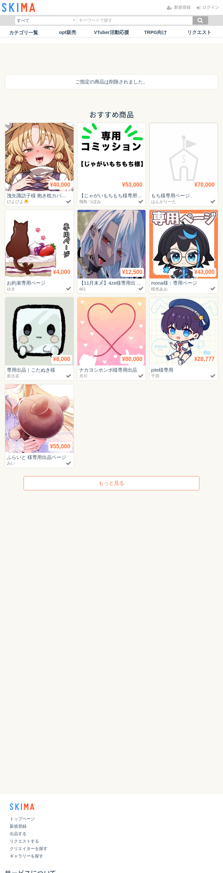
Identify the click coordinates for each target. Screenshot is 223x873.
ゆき (11, 289)
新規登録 (18, 826)
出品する (18, 833)
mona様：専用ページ (174, 283)
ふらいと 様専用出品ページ (36, 457)
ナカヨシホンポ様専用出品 (108, 370)
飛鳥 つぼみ (90, 201)
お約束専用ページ (26, 283)
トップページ (22, 818)
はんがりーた (163, 201)
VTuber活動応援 (111, 32)
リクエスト (199, 32)
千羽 (155, 376)
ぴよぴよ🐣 (18, 201)
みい (11, 463)
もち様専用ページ (170, 195)
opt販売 (67, 32)
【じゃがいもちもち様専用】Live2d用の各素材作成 (134, 195)
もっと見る (111, 483)
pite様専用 (162, 370)
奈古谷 (13, 376)
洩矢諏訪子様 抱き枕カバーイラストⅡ (48, 195)
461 (82, 289)
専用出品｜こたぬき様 (31, 370)
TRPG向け (155, 32)
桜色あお (159, 289)
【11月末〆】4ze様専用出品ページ (117, 283)
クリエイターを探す (28, 848)
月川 (83, 376)
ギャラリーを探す (26, 856)
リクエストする (24, 841)
